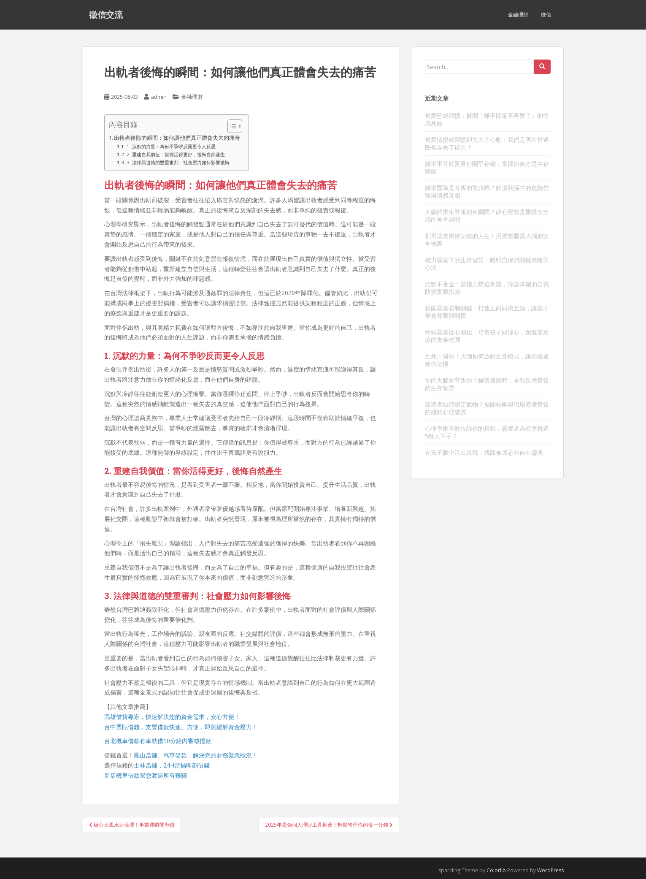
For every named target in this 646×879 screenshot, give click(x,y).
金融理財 (518, 14)
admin (159, 96)
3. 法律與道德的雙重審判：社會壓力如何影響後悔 (178, 162)
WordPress (550, 870)
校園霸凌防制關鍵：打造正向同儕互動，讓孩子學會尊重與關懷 (487, 312)
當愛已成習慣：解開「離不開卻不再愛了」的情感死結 (487, 119)
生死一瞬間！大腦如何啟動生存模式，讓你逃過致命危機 (487, 360)
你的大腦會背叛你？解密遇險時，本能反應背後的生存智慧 (487, 384)
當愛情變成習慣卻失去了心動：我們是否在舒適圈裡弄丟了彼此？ (487, 143)
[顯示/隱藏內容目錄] (230, 126)
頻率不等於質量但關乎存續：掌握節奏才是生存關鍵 (487, 167)
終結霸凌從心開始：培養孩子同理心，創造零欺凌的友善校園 (487, 336)
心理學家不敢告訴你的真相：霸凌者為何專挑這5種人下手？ (487, 432)
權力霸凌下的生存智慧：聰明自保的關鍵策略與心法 (487, 263)
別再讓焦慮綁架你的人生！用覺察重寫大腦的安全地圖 (487, 239)
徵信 (546, 14)
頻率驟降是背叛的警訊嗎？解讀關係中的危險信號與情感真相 (487, 191)
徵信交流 (106, 14)
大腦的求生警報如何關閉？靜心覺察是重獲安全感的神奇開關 (487, 215)
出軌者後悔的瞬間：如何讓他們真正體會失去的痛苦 (177, 137)
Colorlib (496, 870)
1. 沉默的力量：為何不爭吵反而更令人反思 (171, 146)
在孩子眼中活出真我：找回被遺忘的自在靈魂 (484, 452)
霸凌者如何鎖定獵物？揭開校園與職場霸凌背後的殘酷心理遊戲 (487, 408)
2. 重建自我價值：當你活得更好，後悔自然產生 (176, 154)
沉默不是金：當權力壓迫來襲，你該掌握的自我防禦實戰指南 (487, 288)
